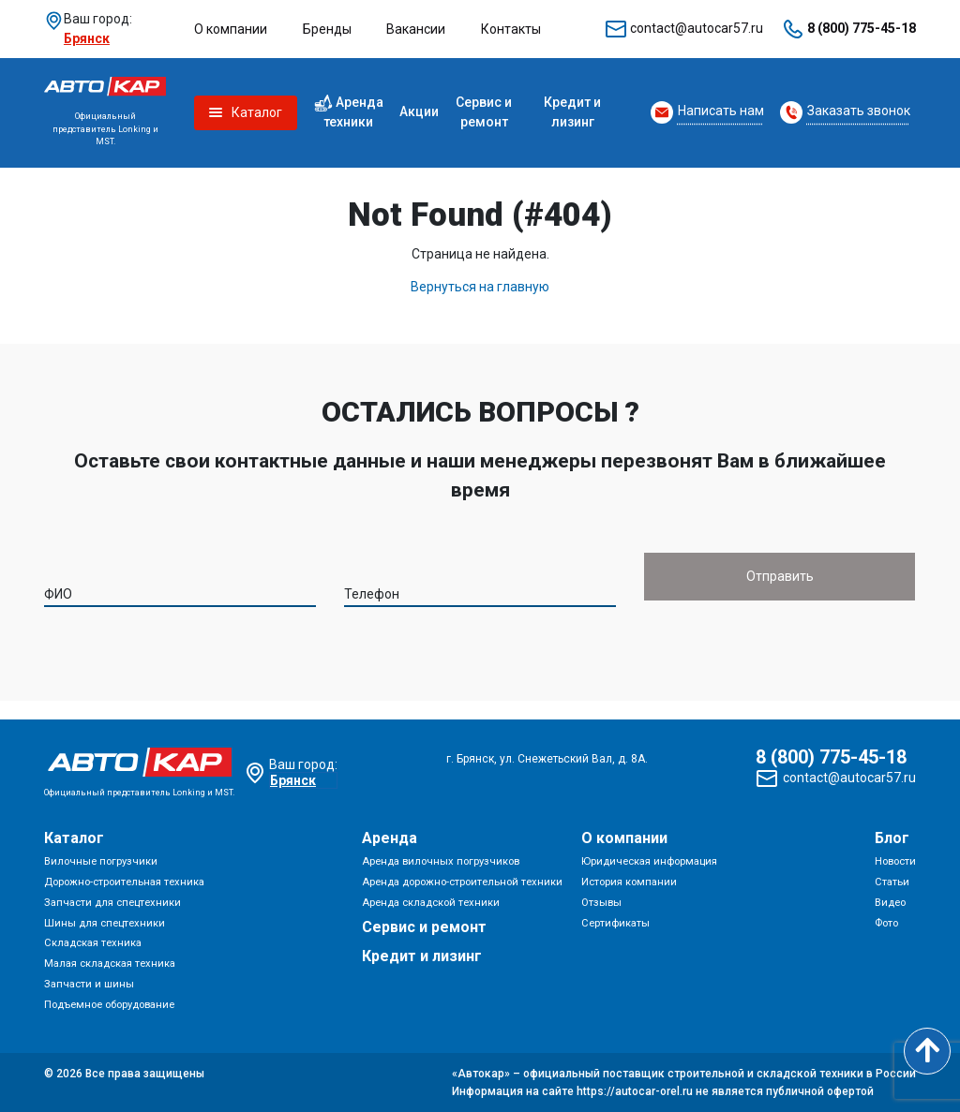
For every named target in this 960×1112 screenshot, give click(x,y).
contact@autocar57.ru (696, 28)
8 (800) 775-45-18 (861, 28)
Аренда (389, 838)
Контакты (511, 29)
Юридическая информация (649, 861)
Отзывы (601, 903)
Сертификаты (615, 923)
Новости (895, 861)
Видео (890, 903)
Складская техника (93, 943)
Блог (892, 838)
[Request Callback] (707, 112)
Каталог (74, 838)
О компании (230, 29)
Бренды (327, 29)
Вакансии (415, 29)
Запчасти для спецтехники (112, 903)
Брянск (87, 38)
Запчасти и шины (89, 984)
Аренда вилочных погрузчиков (440, 861)
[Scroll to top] (927, 1051)
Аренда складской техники (431, 903)
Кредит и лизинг (572, 112)
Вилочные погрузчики (101, 861)
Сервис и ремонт (484, 112)
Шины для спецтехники (104, 923)
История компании (629, 882)
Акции (419, 111)
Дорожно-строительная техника (124, 882)
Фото (886, 923)
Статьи (892, 882)
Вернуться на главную (480, 286)
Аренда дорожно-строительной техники (462, 882)
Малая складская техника (109, 963)
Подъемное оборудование (109, 1005)
